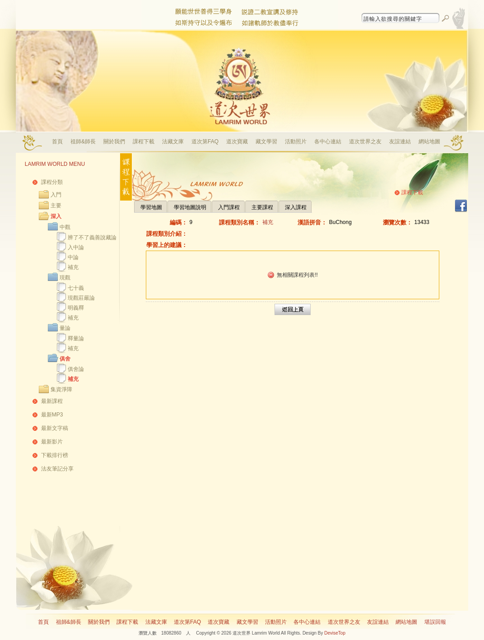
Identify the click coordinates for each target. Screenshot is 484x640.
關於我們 (114, 141)
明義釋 (76, 308)
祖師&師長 (83, 141)
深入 (56, 216)
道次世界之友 (365, 141)
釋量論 (76, 338)
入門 (56, 195)
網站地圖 (429, 141)
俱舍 (65, 359)
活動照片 (296, 141)
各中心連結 (327, 141)
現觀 (65, 277)
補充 (73, 267)
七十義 (76, 288)
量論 (65, 328)
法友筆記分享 (57, 469)
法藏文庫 (173, 141)
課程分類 (52, 182)
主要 (56, 205)
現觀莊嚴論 (81, 298)
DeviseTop (334, 633)
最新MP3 (52, 414)
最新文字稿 (54, 428)
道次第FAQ (205, 141)
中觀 (65, 227)
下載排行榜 (54, 455)
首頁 (57, 141)
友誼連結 (400, 141)
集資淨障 (61, 389)
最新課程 (52, 401)
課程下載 (143, 141)
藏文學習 (266, 141)
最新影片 (52, 442)
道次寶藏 (237, 141)
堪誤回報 (435, 622)
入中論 (76, 247)
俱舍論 (76, 369)
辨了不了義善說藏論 (92, 237)
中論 (73, 257)
